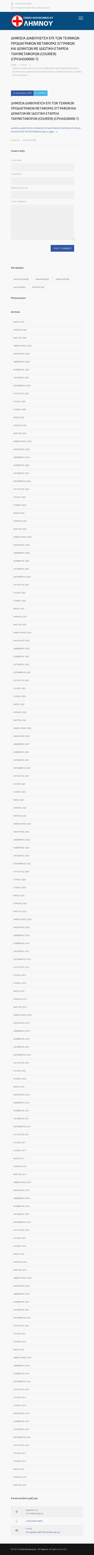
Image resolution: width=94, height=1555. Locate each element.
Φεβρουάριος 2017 (22, 1182)
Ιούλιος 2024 (19, 497)
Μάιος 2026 (18, 322)
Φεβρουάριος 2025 (22, 441)
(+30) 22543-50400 (23, 4)
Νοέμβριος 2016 (21, 1206)
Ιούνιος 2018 (19, 1078)
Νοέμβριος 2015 (21, 1302)
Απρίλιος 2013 (20, 1477)
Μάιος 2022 (18, 704)
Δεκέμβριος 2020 (21, 839)
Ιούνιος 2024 (19, 505)
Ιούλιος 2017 (19, 1142)
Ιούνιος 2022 (19, 696)
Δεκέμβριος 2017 (21, 1102)
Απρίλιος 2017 (20, 1166)
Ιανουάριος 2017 (21, 1190)
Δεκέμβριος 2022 (21, 648)
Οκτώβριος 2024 (21, 473)
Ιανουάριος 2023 (21, 640)
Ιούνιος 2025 (19, 409)
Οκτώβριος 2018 (21, 1047)
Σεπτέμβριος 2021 (22, 768)
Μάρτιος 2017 (19, 1174)
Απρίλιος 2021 (20, 808)
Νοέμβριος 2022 (21, 656)
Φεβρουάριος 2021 (22, 823)
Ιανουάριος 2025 (21, 449)
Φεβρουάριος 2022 (22, 728)
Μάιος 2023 (18, 608)
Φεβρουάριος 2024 (22, 537)
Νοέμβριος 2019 (21, 943)
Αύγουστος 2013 (21, 1445)
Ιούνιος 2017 (19, 1150)
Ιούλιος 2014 (19, 1397)
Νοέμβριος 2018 (21, 1039)
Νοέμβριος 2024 (21, 465)
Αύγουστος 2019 (21, 967)
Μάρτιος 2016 (19, 1270)
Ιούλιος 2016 (19, 1238)
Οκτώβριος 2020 (21, 855)
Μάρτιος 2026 (19, 337)
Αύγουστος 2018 (21, 1063)
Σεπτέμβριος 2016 (22, 1222)
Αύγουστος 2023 (21, 584)
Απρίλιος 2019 (20, 999)
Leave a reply (47, 131)
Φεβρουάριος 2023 (22, 632)
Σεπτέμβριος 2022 (22, 672)
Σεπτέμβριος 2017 (22, 1126)
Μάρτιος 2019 (19, 1007)
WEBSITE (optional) (19, 188)
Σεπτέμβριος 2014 (22, 1381)
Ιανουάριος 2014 (21, 1413)
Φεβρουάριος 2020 (22, 919)
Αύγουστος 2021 (21, 776)
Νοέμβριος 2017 (21, 1110)
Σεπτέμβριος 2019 (22, 959)
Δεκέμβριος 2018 (21, 1031)
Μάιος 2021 (18, 800)
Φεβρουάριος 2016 (22, 1278)
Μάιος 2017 (18, 1158)
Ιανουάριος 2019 (21, 1023)
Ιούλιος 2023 (19, 592)
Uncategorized (21, 279)
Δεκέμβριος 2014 (21, 1365)
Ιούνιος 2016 (19, 1246)
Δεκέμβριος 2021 (21, 744)
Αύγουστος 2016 (21, 1230)
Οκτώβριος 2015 (21, 1309)
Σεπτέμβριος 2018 (22, 1055)
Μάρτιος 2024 (19, 529)
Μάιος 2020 (18, 895)
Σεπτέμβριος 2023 (22, 577)
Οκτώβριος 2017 (21, 1118)
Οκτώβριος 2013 (21, 1429)
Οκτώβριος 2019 (21, 951)
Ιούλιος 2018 (19, 1070)
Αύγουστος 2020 (21, 871)
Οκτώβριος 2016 (21, 1214)
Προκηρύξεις (38, 287)
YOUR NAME (16, 160)
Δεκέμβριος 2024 (21, 457)
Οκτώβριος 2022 (21, 664)
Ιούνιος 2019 (19, 983)
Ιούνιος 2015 (19, 1341)
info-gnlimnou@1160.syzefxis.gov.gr (32, 8)
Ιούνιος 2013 (19, 1461)
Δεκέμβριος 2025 (21, 361)
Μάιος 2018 (18, 1086)
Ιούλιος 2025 (19, 401)
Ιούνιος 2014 (19, 1405)
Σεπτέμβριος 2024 (22, 481)
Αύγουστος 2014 (21, 1389)
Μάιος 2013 (18, 1469)
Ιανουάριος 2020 (21, 927)
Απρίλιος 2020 (20, 903)
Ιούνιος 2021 (19, 792)
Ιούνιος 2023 (19, 600)
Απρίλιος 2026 (20, 330)
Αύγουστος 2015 (21, 1325)
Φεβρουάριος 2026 (22, 345)
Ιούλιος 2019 (19, 975)
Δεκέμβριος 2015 (21, 1294)
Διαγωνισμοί (19, 287)
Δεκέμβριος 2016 (21, 1198)
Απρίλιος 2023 (20, 616)
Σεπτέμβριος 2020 (22, 863)
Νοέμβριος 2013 (21, 1421)
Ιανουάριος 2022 (21, 736)
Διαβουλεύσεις (29, 140)
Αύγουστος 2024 (21, 489)
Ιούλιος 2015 (19, 1333)
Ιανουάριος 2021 (21, 831)
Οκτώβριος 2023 (21, 569)
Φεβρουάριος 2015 (22, 1357)
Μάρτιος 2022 (19, 720)
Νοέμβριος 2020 (21, 847)
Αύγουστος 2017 (21, 1134)
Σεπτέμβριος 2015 (22, 1317)
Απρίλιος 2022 (20, 712)
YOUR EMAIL (16, 174)
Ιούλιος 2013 (19, 1453)
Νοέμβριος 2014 (21, 1373)
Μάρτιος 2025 (19, 433)
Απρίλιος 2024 (20, 521)
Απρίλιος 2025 (20, 425)
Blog (24, 65)
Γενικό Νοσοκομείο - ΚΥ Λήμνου (33, 1549)
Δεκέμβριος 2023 (21, 553)
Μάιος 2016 (18, 1254)
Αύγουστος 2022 (21, 680)
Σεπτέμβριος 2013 (22, 1437)
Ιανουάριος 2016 (21, 1286)
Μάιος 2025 (18, 417)
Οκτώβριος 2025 (21, 377)
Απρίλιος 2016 (20, 1262)
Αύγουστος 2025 (21, 393)
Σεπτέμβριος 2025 (22, 385)
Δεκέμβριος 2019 (21, 935)
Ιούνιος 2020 (19, 887)
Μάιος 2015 (18, 1349)
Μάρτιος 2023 (19, 624)
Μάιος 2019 (18, 991)
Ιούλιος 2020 (19, 879)
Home (13, 65)
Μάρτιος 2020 (19, 911)
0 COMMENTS (41, 93)
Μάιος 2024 (18, 513)
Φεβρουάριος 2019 (22, 1015)
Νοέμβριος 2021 (21, 752)
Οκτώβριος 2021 (21, 760)
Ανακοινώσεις (42, 279)
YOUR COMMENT (18, 201)
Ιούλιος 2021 (19, 784)
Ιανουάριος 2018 (21, 1094)
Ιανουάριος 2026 (21, 353)
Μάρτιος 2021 (19, 816)
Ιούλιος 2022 (19, 688)
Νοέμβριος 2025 (21, 369)
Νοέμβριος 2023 (21, 561)
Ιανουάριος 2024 (21, 545)
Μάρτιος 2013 (19, 1485)
